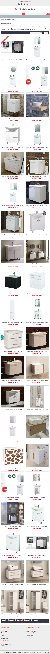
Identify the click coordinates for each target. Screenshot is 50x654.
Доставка (3, 629)
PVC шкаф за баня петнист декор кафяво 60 (13, 468)
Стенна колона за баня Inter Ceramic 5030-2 (37, 613)
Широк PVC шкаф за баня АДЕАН (13, 263)
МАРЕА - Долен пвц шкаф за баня (13, 526)
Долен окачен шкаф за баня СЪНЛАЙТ (37, 555)
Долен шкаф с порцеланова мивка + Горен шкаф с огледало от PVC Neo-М (37, 59)
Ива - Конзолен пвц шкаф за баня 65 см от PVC (13, 176)
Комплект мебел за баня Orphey (13, 497)
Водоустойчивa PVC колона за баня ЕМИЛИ (13, 322)
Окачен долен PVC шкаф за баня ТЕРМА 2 (12, 59)
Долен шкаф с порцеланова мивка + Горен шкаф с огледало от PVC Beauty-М (37, 147)
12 (31, 620)
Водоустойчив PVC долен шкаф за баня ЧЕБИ (37, 293)
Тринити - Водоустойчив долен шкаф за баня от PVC (13, 118)
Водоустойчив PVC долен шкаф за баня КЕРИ (13, 555)
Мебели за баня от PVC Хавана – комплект (37, 409)
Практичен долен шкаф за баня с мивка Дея (37, 234)
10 (26, 620)
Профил (3, 642)
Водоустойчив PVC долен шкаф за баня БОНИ (13, 147)
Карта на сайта (4, 635)
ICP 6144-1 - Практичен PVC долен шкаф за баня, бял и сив (13, 584)
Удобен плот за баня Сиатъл (37, 118)
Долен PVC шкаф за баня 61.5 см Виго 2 (37, 468)
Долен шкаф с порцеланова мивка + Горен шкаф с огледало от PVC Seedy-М (13, 89)
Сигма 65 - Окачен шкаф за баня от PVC (13, 351)
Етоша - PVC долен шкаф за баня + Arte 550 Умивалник (37, 205)
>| (37, 620)
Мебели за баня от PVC (10, 19)
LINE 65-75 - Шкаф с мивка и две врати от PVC (13, 293)
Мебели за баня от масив (31, 631)
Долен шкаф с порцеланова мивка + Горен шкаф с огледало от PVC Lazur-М (13, 205)
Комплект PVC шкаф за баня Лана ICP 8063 (37, 351)
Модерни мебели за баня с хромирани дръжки (37, 263)
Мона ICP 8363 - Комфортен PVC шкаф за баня (13, 380)
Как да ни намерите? (5, 638)
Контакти (3, 636)
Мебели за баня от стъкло (31, 634)
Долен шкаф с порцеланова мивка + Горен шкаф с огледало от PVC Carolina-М (37, 322)
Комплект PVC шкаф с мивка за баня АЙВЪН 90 (13, 409)
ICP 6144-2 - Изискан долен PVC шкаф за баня (37, 584)
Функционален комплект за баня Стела (12, 438)
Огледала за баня (29, 635)
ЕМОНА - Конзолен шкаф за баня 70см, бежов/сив (37, 438)
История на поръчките (6, 644)
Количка (3, 645)
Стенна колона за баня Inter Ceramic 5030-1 (12, 613)
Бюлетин (3, 647)
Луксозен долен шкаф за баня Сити (13, 234)
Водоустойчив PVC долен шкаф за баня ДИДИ (37, 526)
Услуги (2, 632)
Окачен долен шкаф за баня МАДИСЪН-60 (37, 380)
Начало (2, 19)
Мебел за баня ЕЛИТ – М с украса (37, 497)
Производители (4, 634)
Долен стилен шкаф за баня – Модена (37, 176)
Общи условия (4, 631)
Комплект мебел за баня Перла (37, 89)
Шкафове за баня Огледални (32, 632)
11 (29, 620)
